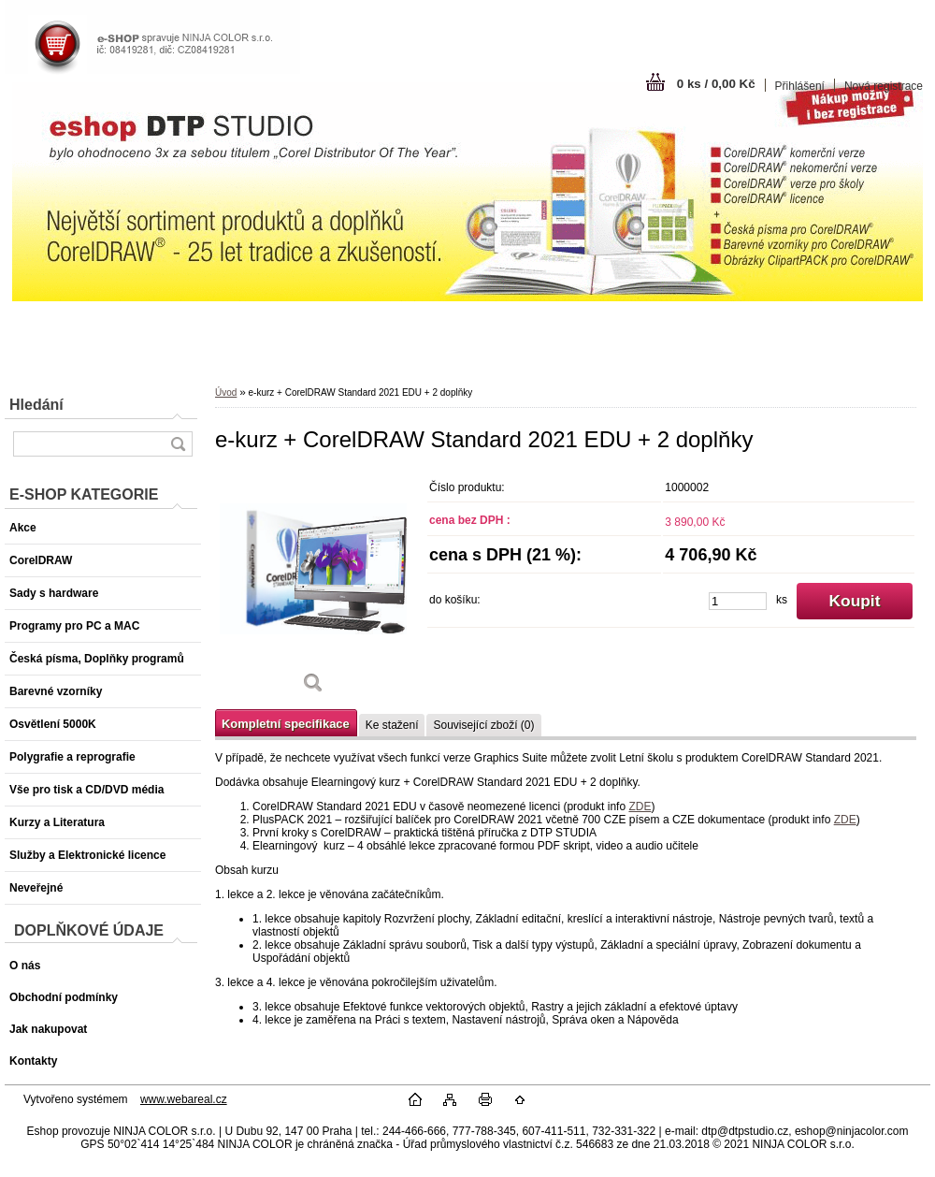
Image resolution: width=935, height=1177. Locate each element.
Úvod (226, 392)
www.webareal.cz (183, 1099)
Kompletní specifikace (286, 724)
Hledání (36, 405)
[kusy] (738, 601)
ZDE (639, 806)
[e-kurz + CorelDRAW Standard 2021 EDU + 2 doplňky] (313, 589)
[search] (177, 444)
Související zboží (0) (483, 725)
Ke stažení (392, 725)
